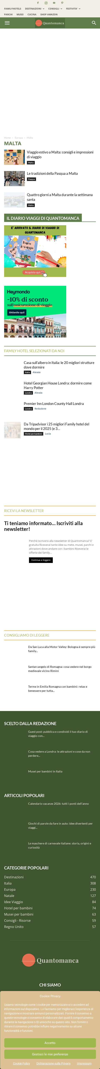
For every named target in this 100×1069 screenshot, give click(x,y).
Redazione (40, 408)
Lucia (48, 433)
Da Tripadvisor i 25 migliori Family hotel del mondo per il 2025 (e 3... (56, 426)
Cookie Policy (21, 1063)
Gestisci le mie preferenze (50, 1054)
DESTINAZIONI (34, 8)
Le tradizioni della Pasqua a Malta (52, 173)
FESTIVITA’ (73, 8)
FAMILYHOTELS (12, 8)
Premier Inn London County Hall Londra (54, 403)
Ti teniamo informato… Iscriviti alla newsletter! (43, 526)
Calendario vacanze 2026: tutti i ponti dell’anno (58, 803)
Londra (28, 392)
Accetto (50, 1043)
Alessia (37, 372)
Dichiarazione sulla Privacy (53, 1063)
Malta (31, 162)
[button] (7, 23)
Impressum (84, 1063)
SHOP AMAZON (49, 14)
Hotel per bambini (33, 433)
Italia (27, 372)
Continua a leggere (41, 560)
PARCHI (8, 14)
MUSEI (20, 14)
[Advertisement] (50, 84)
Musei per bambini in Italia (45, 771)
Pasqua (31, 179)
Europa (19, 137)
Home (7, 137)
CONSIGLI (55, 8)
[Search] (94, 23)
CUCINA (32, 14)
